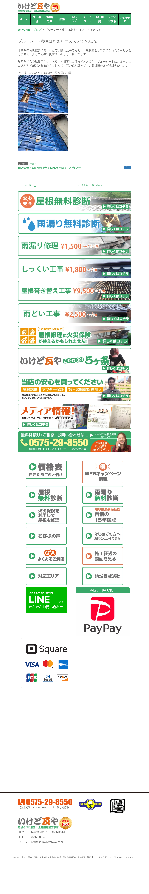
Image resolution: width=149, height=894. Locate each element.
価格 (62, 19)
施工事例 (37, 19)
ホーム (24, 19)
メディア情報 (112, 19)
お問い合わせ (125, 19)
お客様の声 (49, 19)
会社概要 (99, 19)
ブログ (33, 164)
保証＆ (74, 19)
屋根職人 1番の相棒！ (92, 185)
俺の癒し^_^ (31, 185)
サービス (87, 19)
